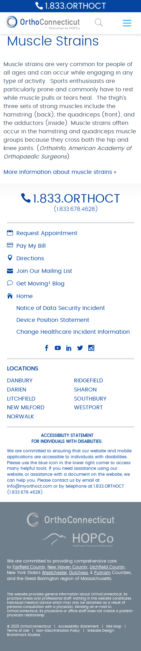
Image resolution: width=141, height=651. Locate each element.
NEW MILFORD (25, 407)
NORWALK (20, 416)
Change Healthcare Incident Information (73, 332)
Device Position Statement (52, 320)
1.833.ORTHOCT (75, 6)
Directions (25, 258)
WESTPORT (88, 407)
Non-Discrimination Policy (58, 630)
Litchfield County (107, 567)
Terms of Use (18, 630)
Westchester (54, 573)
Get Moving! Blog (36, 283)
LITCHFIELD (21, 399)
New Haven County (67, 567)
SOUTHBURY (90, 399)
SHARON (85, 389)
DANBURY (19, 380)
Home (20, 296)
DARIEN (16, 389)
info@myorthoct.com (29, 486)
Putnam (102, 573)
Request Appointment (42, 233)
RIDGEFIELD (88, 380)
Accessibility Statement (78, 626)
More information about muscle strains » (59, 172)
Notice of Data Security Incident (60, 308)
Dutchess (78, 573)
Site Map (113, 626)
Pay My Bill (26, 246)
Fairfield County (29, 567)
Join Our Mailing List (39, 271)
